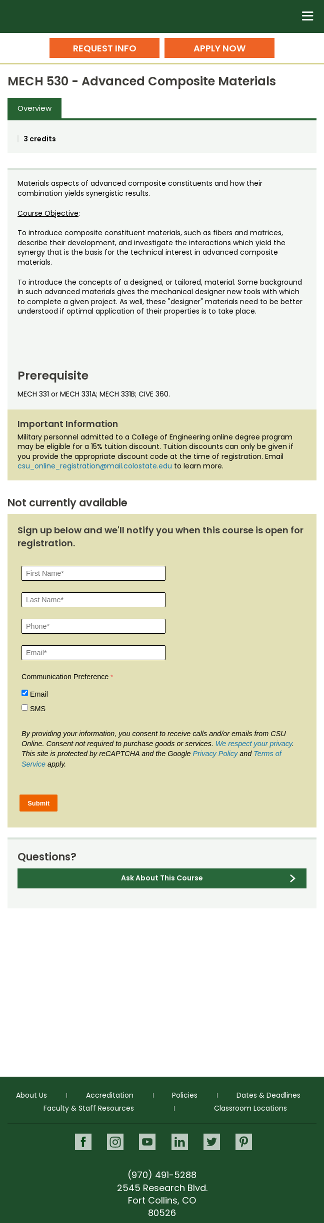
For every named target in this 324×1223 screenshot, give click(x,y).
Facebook (83, 1142)
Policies (185, 1095)
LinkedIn (180, 1142)
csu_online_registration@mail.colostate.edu (95, 466)
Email (39, 694)
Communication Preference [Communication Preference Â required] (65, 677)
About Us (31, 1095)
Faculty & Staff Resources (89, 1108)
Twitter (212, 1142)
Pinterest (244, 1142)
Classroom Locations (250, 1108)
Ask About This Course (162, 878)
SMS (38, 709)
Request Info (104, 48)
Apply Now (220, 48)
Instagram (115, 1142)
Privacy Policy (215, 754)
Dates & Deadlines (268, 1095)
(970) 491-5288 (162, 1175)
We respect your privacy (254, 744)
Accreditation (110, 1095)
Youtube (147, 1142)
